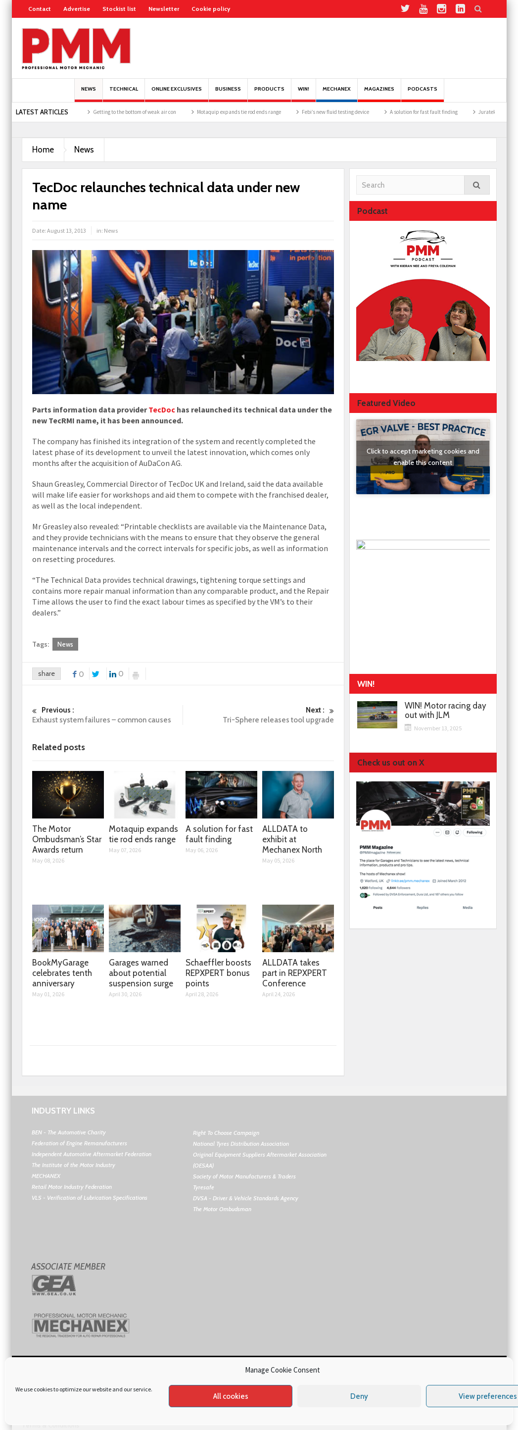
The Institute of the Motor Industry (73, 1165)
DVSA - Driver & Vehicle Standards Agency (245, 1198)
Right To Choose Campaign (226, 1132)
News (88, 94)
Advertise (76, 8)
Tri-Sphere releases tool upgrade (259, 714)
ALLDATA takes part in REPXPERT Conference (294, 973)
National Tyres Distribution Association (241, 1143)
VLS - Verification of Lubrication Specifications (89, 1197)
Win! (303, 94)
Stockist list (119, 8)
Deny (359, 1396)
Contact (39, 8)
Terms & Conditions (50, 1425)
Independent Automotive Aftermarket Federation (91, 1154)
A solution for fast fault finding (219, 834)
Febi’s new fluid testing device (417, 111)
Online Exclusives (176, 94)
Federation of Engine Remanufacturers (79, 1143)
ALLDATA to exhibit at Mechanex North (292, 839)
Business (228, 94)
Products (269, 94)
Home (43, 149)
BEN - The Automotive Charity (69, 1132)
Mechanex (336, 94)
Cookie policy (210, 8)
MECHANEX (46, 1175)
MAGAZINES (379, 94)
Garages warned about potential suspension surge (141, 973)
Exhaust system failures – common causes (107, 714)
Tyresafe (203, 1187)
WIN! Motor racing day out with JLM (445, 710)
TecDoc (162, 409)
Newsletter (163, 8)
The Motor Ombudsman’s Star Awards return (103, 111)
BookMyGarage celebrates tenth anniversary (62, 973)
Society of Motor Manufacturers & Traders (244, 1176)
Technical (123, 94)
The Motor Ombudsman (222, 1209)
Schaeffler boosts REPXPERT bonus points (218, 973)
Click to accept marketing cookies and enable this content (423, 457)
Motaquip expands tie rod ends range (321, 111)
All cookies (230, 1396)
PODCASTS (422, 94)
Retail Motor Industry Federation (72, 1186)
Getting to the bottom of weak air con (216, 111)
